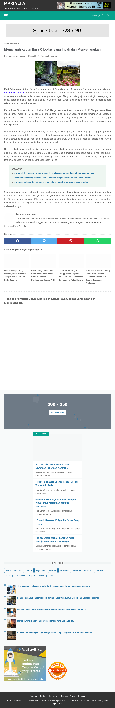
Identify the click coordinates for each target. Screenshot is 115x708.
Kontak (43, 696)
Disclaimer (53, 696)
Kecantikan (65, 570)
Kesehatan (89, 570)
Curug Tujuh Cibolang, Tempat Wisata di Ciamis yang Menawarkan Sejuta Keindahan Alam (54, 173)
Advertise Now (57, 413)
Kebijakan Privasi (68, 696)
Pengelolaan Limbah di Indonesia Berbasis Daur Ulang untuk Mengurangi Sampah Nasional (58, 598)
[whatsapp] (97, 241)
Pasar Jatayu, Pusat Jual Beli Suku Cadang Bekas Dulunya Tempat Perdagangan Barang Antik (43, 275)
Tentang (33, 696)
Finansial (28, 570)
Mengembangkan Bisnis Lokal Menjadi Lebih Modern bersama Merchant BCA (51, 609)
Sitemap (81, 696)
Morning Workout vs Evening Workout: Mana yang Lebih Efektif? (45, 621)
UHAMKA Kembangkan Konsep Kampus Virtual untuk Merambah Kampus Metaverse (55, 503)
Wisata (53, 576)
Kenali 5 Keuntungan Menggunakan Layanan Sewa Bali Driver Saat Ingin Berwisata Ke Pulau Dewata (71, 275)
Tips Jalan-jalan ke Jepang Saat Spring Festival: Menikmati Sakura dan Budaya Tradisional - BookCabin (98, 276)
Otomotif (21, 576)
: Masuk (60, 704)
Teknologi (43, 576)
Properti (31, 576)
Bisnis (8, 570)
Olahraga (10, 576)
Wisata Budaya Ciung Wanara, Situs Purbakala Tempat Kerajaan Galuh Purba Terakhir (52, 178)
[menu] (6, 15)
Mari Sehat (15, 3)
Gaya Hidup (41, 570)
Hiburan (52, 570)
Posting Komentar (49, 56)
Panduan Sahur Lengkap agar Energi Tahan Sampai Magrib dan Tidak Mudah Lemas (54, 632)
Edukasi (17, 570)
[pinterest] (71, 241)
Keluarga (77, 570)
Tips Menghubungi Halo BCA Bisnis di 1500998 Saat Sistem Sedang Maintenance (53, 586)
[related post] (16, 261)
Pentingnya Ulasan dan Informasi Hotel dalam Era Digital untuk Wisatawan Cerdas (51, 182)
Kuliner (100, 570)
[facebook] (17, 241)
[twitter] (44, 241)
